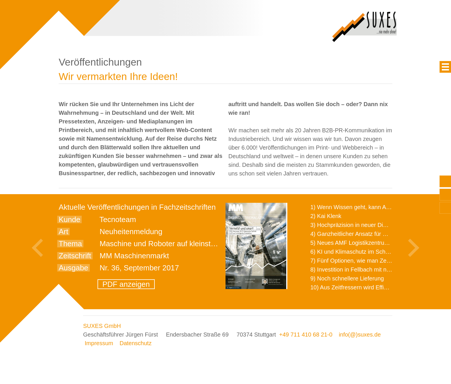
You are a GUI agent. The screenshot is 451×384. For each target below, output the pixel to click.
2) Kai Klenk (325, 216)
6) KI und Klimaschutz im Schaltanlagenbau (366, 252)
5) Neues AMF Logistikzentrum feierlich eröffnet (370, 243)
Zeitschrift (75, 255)
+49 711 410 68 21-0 (305, 334)
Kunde (69, 219)
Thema (70, 243)
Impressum (99, 343)
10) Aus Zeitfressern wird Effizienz (353, 287)
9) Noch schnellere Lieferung (347, 278)
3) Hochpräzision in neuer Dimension (357, 225)
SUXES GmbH (102, 326)
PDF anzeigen (126, 284)
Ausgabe (73, 268)
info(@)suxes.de (360, 334)
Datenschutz (136, 343)
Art (63, 231)
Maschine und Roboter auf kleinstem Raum (171, 243)
